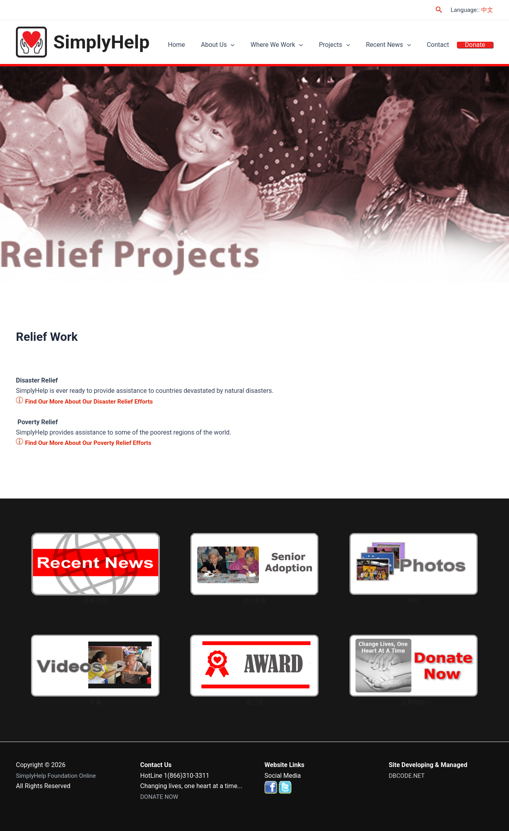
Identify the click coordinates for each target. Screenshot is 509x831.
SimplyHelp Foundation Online (58, 775)
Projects (348, 46)
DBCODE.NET (408, 775)
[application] (252, 46)
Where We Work (294, 46)
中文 (487, 10)
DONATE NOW (160, 796)
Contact (444, 46)
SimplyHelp (101, 42)
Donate (477, 46)
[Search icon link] (439, 10)
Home (202, 46)
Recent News (398, 46)
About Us (239, 46)
